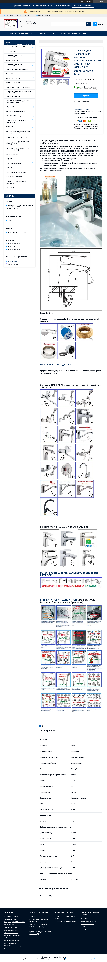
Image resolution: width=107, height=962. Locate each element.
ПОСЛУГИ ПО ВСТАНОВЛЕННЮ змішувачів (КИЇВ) (18, 149)
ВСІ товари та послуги (11, 916)
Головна (9, 33)
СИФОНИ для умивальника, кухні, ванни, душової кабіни (18, 132)
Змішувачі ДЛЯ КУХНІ (14, 56)
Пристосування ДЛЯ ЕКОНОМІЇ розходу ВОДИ (17, 143)
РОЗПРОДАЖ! (11, 51)
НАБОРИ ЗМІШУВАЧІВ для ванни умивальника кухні (18, 101)
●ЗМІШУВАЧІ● (24, 33)
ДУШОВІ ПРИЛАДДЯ (36, 916)
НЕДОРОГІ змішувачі (13, 107)
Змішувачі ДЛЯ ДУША (11, 940)
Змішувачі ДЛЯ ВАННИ (14, 65)
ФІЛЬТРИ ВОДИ (12, 60)
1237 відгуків (88, 1)
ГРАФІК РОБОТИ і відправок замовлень (16, 182)
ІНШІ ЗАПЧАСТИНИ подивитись (56, 364)
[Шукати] (88, 24)
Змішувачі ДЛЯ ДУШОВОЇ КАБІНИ (18, 92)
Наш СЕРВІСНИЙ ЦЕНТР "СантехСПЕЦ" (21, 45)
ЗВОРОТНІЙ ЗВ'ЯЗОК (14, 177)
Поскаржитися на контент (73, 959)
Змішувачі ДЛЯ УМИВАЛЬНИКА (17, 69)
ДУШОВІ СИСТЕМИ (13, 83)
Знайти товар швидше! (83, 6)
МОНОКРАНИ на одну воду (16, 111)
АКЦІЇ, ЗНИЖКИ (12, 154)
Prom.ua (63, 957)
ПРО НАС (9, 168)
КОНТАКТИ (87, 33)
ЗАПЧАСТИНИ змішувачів (15, 116)
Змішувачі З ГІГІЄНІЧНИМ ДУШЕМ (18, 87)
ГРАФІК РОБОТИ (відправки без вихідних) (33, 39)
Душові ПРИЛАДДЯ (13, 78)
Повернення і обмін (90, 39)
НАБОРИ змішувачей (11, 933)
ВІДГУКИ (9, 39)
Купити (86, 96)
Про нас (44, 45)
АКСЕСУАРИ (10, 74)
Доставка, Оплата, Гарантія (66, 39)
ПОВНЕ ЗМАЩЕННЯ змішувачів (66, 921)
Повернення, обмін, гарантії (16, 172)
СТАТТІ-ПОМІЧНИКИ (59, 45)
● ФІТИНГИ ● (11, 127)
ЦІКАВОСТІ (10, 187)
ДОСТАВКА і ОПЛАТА (88, 921)
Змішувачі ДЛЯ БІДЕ (13, 96)
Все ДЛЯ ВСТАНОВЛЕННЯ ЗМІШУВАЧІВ (16, 121)
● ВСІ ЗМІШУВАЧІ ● (10, 919)
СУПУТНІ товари (77, 45)
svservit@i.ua (12, 261)
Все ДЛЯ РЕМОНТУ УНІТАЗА (16, 137)
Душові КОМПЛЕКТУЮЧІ (44, 33)
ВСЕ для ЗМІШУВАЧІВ (69, 33)
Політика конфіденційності (90, 959)
